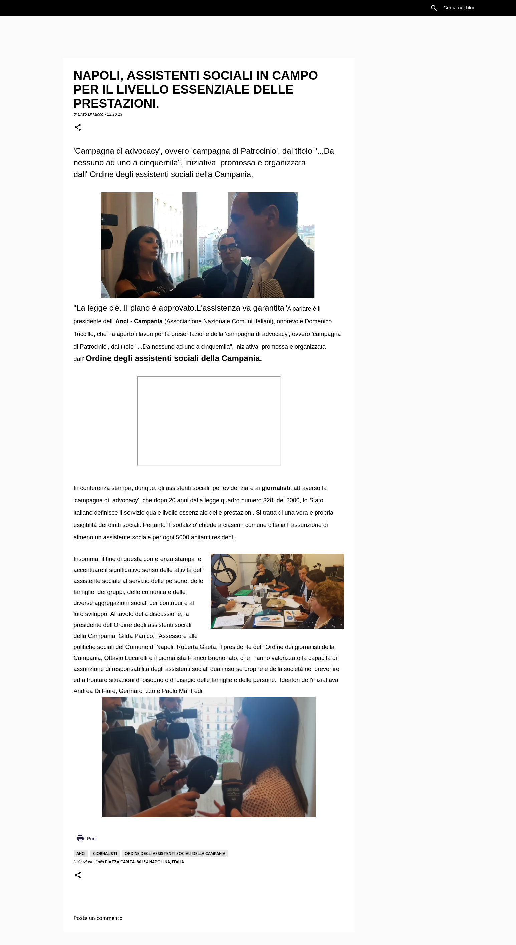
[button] (78, 127)
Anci (80, 853)
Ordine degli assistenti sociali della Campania (175, 853)
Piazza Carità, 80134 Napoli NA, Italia (144, 862)
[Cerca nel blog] (476, 8)
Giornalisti (105, 853)
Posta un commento (98, 918)
